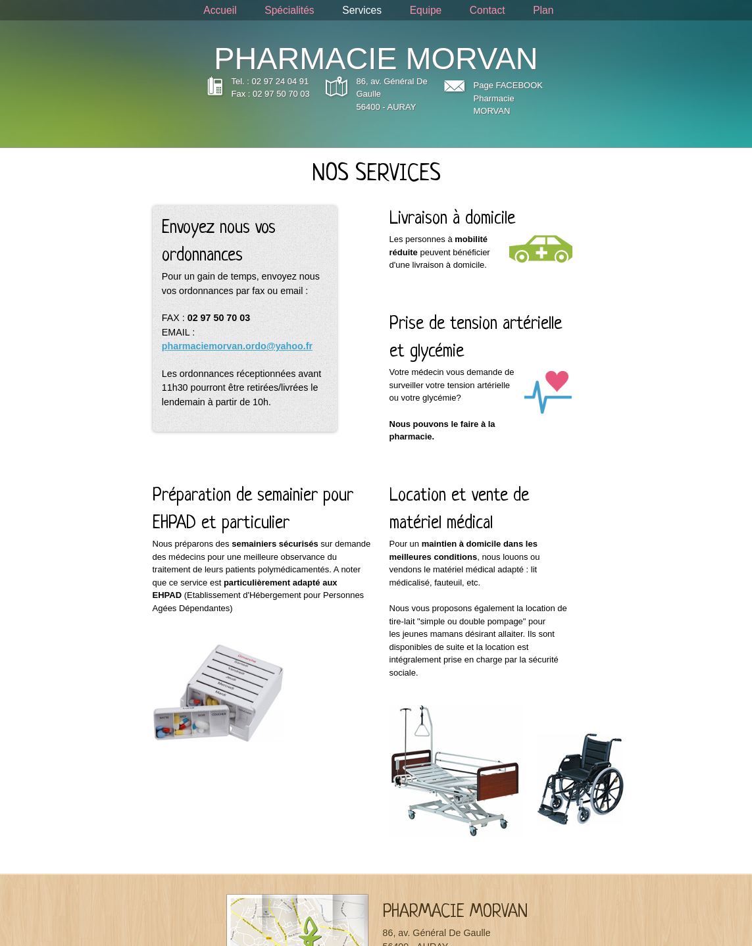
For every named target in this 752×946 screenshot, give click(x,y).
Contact (487, 10)
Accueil (219, 10)
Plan (543, 10)
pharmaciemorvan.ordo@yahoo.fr (237, 346)
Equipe (426, 10)
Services (362, 10)
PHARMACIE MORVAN (376, 58)
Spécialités (289, 10)
